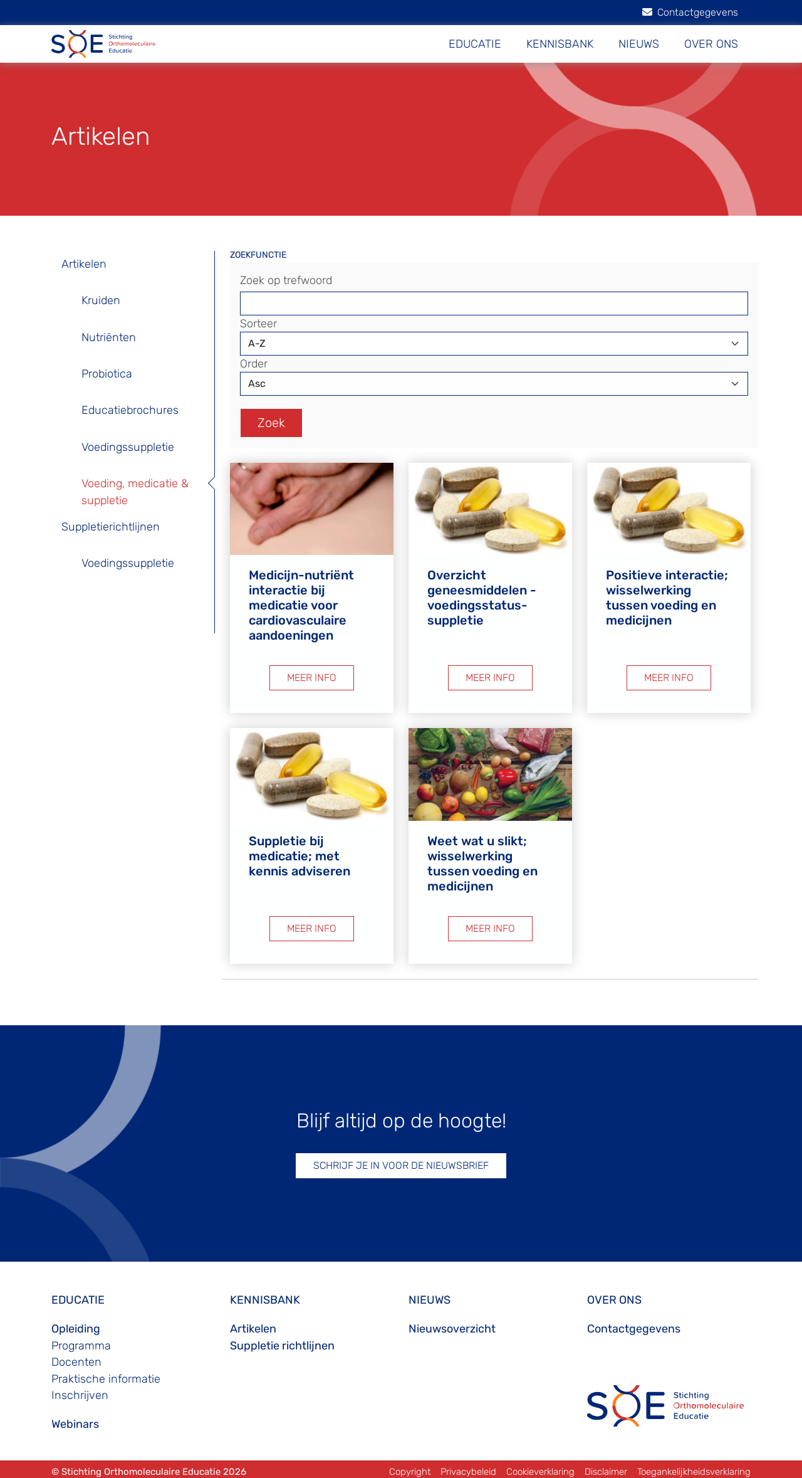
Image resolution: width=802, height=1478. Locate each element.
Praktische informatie (105, 1374)
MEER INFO (311, 676)
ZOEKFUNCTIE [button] (258, 255)
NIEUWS (638, 44)
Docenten (76, 1358)
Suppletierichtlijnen (110, 526)
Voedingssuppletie (127, 447)
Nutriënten (108, 337)
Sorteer (258, 323)
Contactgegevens (690, 12)
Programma (81, 1341)
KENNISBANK (559, 44)
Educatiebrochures (130, 410)
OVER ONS (711, 44)
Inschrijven (79, 1391)
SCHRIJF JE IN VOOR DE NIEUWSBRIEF (401, 1161)
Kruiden (100, 300)
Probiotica (106, 373)
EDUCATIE (475, 44)
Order (254, 363)
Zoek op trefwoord (286, 280)
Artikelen (84, 264)
